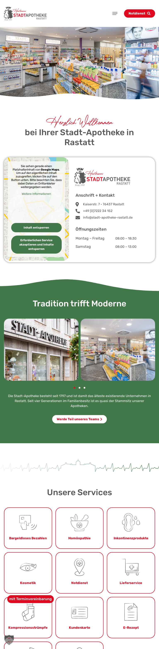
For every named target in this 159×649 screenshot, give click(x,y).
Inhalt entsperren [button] (36, 227)
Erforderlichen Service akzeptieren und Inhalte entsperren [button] (36, 244)
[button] (74, 388)
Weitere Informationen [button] (36, 194)
